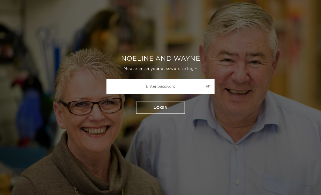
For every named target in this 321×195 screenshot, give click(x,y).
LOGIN (160, 107)
